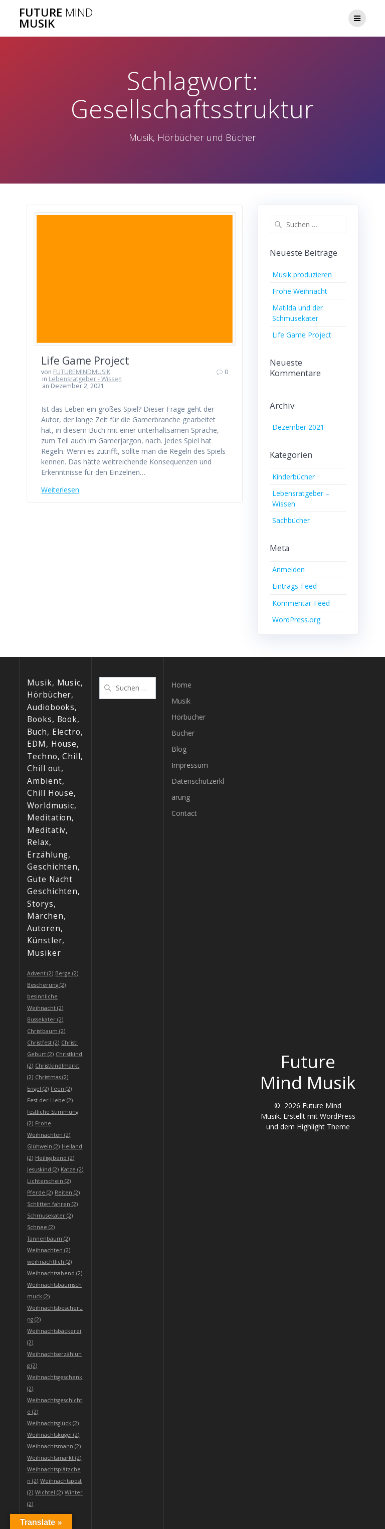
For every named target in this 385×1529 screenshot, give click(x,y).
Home (181, 685)
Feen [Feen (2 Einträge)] (61, 1088)
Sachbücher (291, 520)
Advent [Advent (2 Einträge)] (40, 973)
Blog (178, 749)
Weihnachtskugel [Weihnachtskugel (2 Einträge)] (53, 1434)
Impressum (189, 765)
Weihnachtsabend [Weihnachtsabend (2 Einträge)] (54, 1273)
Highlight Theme (323, 1126)
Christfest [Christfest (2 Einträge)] (43, 1042)
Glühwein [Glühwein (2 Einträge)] (43, 1146)
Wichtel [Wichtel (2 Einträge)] (49, 1492)
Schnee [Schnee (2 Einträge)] (41, 1227)
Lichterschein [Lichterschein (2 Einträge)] (49, 1180)
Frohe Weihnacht (299, 291)
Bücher (183, 733)
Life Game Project (85, 361)
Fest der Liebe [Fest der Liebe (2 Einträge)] (50, 1100)
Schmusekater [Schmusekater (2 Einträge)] (50, 1215)
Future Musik (56, 18)
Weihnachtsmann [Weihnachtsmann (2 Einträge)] (54, 1446)
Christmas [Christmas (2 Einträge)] (51, 1077)
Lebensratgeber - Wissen (85, 379)
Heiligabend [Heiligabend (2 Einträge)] (54, 1157)
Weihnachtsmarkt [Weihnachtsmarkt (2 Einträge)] (54, 1457)
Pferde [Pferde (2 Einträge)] (40, 1192)
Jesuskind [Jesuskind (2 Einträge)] (43, 1169)
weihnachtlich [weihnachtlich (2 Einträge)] (49, 1261)
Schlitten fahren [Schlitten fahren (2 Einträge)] (52, 1204)
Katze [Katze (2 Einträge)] (72, 1169)
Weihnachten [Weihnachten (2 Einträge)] (48, 1250)
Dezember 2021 (298, 427)
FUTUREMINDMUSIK (81, 372)
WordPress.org (296, 619)
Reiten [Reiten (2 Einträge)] (67, 1192)
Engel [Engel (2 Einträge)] (38, 1088)
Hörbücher (188, 717)
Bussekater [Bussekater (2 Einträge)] (45, 1019)
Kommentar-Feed (301, 603)
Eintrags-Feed (294, 586)
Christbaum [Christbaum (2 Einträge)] (46, 1031)
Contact (184, 813)
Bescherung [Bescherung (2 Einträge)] (46, 984)
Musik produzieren (302, 274)
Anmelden (288, 569)
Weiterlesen (60, 489)
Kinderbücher (293, 476)
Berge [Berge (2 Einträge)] (66, 973)
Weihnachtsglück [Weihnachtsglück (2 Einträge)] (53, 1423)
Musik (180, 701)
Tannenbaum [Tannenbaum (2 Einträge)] (48, 1238)
